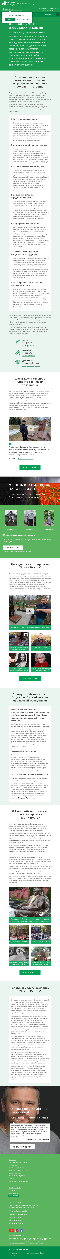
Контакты (12, 1190)
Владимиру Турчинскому (26, 798)
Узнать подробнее (47, 10)
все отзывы (30, 467)
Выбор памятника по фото (18, 1170)
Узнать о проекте (28, 356)
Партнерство (13, 1196)
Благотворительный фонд (34, 1253)
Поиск (50, 14)
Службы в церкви (16, 1256)
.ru (16, 1235)
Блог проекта (30, 678)
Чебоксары (15, 1202)
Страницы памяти (16, 1253)
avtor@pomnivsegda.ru (20, 1211)
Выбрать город (23, 19)
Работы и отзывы (15, 1188)
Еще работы (30, 972)
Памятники (12, 1160)
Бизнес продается (49, 8)
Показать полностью (25, 459)
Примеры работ (28, 346)
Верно (10, 19)
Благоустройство (15, 1173)
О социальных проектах (31, 366)
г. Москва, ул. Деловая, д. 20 (18, 1214)
